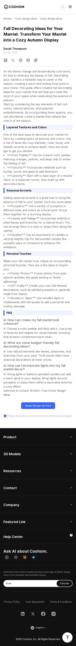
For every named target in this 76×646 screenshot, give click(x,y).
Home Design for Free (38, 405)
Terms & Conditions (61, 601)
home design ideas (26, 18)
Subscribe (64, 583)
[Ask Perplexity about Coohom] (15, 557)
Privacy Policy (12, 601)
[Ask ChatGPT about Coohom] (6, 557)
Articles (7, 18)
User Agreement (35, 601)
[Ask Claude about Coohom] (24, 557)
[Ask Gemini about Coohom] (33, 557)
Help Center (13, 537)
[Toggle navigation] (70, 7)
